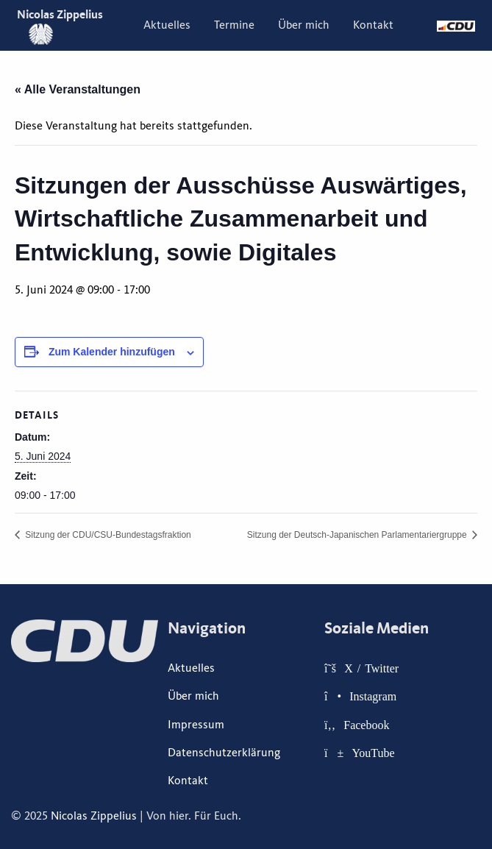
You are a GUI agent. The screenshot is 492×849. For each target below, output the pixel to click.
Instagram (372, 696)
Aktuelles (166, 25)
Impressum (196, 724)
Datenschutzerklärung (224, 752)
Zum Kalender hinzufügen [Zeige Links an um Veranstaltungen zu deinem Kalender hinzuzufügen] (112, 352)
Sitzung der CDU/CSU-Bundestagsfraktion (107, 535)
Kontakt (373, 25)
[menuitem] (167, 25)
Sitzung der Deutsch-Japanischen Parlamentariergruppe (358, 535)
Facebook (366, 725)
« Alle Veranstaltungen (77, 89)
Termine (234, 25)
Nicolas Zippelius (94, 816)
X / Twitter (371, 668)
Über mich (303, 25)
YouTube (373, 753)
